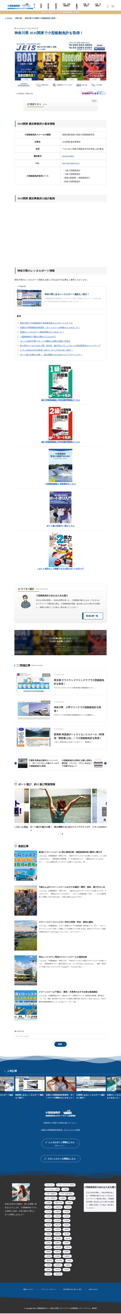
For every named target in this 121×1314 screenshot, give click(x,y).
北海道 (41, 5)
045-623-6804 (68, 156)
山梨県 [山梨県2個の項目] (67, 1221)
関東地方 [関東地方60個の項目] (58, 1265)
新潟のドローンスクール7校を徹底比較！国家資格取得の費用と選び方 (72, 852)
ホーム (34, 5)
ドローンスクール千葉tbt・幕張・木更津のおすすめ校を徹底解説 (70, 992)
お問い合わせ (93, 1290)
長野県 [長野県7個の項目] (49, 1265)
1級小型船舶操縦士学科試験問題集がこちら (60, 400)
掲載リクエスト (28, 1290)
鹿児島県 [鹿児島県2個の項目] (58, 1274)
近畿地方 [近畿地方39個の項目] (67, 1256)
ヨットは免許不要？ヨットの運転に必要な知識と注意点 (45, 341)
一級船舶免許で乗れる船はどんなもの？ (38, 337)
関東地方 (56, 6)
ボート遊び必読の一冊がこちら (60, 526)
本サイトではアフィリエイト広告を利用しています (60, 12)
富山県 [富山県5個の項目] (67, 1216)
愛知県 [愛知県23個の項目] (58, 1234)
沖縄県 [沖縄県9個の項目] (49, 1243)
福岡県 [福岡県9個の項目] (49, 1252)
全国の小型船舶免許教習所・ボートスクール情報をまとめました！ (50, 328)
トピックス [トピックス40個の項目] (50, 1185)
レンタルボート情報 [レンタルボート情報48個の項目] (52, 1189)
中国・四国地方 (86, 5)
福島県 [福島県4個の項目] (58, 1252)
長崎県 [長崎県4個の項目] (69, 1261)
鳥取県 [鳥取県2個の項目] (49, 1274)
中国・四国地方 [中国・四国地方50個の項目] (51, 1194)
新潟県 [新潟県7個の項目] (67, 1234)
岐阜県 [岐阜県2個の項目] (49, 1225)
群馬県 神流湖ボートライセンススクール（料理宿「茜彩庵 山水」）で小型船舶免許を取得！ (78, 738)
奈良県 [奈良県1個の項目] (67, 1212)
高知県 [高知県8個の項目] (67, 1270)
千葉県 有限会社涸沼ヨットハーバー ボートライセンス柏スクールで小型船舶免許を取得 (44, 764)
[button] (16, 812)
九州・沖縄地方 (98, 5)
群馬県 (47, 729)
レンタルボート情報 (37, 1078)
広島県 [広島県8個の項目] (58, 1230)
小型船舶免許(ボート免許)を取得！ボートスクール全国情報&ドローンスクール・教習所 (66, 1309)
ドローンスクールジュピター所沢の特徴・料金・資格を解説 (67, 922)
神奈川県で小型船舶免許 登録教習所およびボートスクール (46, 323)
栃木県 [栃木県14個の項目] (68, 1239)
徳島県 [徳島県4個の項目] (67, 1230)
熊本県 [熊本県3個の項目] (67, 1243)
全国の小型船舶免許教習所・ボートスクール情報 (60, 1130)
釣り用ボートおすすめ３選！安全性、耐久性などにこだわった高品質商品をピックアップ (60, 346)
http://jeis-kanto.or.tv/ (71, 163)
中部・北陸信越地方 (66, 5)
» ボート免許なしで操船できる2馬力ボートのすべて (60, 569)
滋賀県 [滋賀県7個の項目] (58, 1243)
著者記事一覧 (92, 616)
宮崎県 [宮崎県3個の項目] (58, 1216)
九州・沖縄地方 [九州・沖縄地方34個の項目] (51, 1198)
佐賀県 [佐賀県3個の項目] (72, 1198)
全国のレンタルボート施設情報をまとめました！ (42, 332)
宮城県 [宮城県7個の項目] (49, 1216)
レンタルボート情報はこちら (61, 1143)
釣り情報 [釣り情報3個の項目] (59, 1261)
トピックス (101, 1078)
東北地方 (48, 6)
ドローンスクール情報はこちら (62, 1159)
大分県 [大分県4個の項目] (49, 1212)
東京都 (47, 675)
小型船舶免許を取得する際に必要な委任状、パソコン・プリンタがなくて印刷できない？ (77, 764)
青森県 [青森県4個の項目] (68, 1265)
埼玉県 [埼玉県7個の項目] (68, 1207)
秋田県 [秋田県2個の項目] (67, 1252)
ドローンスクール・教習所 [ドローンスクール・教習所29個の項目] (66, 1185)
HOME (9, 18)
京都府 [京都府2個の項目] (63, 1198)
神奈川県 (18, 18)
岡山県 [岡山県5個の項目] (58, 1225)
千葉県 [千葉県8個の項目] (49, 1207)
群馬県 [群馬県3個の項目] (49, 1256)
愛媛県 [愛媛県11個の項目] (49, 1234)
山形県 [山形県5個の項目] (58, 1221)
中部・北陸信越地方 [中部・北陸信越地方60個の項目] (67, 1194)
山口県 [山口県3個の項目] (49, 1221)
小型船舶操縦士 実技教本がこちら (60, 484)
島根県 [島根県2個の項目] (49, 1230)
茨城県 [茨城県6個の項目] (58, 1256)
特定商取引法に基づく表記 (72, 1290)
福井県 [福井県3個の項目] (68, 1247)
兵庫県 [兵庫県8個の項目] (49, 1203)
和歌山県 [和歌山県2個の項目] (58, 1207)
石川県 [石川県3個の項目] (49, 1247)
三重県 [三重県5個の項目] (66, 1189)
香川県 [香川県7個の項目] (58, 1270)
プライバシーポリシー (48, 1290)
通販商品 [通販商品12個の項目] (49, 1261)
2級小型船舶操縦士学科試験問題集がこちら (60, 442)
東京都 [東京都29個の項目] (49, 1239)
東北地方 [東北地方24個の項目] (58, 1239)
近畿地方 (77, 6)
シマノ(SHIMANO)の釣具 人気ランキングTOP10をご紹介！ (46, 350)
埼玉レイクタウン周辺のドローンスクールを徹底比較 (64, 957)
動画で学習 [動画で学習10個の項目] (59, 1203)
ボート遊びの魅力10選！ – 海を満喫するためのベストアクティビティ (51, 355)
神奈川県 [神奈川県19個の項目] (58, 1247)
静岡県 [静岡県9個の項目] (49, 1270)
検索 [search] (60, 1045)
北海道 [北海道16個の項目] (69, 1203)
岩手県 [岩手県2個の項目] (67, 1225)
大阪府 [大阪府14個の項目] (58, 1212)
